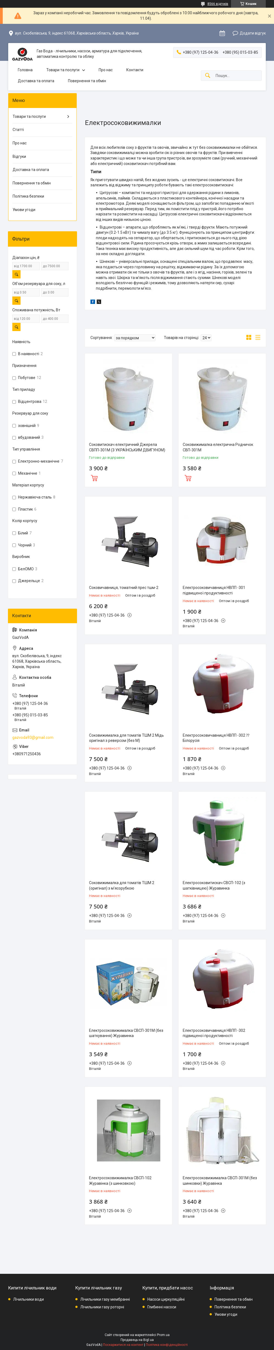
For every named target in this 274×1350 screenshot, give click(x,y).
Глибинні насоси (161, 1307)
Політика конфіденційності (167, 1345)
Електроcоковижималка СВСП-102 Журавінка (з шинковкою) (120, 1181)
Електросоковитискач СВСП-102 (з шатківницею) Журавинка (214, 885)
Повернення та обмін (87, 81)
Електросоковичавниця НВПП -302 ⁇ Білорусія (216, 738)
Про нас (106, 70)
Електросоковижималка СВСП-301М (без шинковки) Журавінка (220, 1181)
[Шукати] (208, 76)
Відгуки (19, 156)
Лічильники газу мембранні (105, 1299)
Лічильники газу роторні (102, 1307)
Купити (94, 477)
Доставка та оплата (36, 81)
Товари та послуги (62, 70)
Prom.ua (163, 1335)
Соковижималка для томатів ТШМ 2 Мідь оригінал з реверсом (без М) (126, 738)
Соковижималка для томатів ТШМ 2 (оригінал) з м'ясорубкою (121, 885)
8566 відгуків (217, 4)
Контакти (134, 70)
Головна (25, 70)
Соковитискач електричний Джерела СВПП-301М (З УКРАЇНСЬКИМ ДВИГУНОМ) (127, 447)
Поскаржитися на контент (123, 1345)
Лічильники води (28, 1299)
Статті (18, 129)
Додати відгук (253, 33)
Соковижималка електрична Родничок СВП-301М (218, 447)
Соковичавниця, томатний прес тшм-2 (123, 587)
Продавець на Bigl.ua (137, 1340)
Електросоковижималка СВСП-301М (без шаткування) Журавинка (126, 1033)
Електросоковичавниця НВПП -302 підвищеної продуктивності (214, 1033)
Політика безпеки (28, 196)
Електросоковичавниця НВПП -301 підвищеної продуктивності (214, 590)
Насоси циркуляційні (166, 1299)
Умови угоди (24, 209)
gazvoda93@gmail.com (32, 737)
